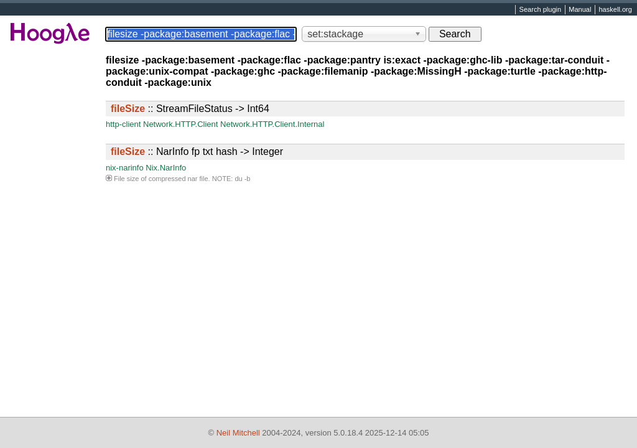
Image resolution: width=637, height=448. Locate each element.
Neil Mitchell (238, 432)
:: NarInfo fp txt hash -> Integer (197, 151)
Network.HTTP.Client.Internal (272, 124)
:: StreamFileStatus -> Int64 (190, 108)
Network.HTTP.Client (180, 124)
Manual (580, 10)
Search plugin (540, 10)
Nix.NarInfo (166, 167)
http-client (123, 124)
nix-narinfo (125, 167)
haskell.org (614, 10)
